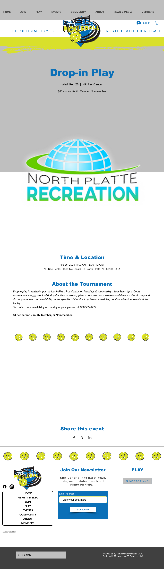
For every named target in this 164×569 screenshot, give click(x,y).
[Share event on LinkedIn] (90, 437)
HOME (28, 493)
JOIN (28, 501)
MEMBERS (27, 523)
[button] (81, 12)
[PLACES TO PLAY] (137, 481)
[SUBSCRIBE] (83, 509)
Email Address (66, 494)
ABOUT (27, 518)
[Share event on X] (82, 437)
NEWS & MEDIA (28, 497)
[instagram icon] (11, 486)
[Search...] (40, 555)
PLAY (28, 506)
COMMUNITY (27, 514)
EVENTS (28, 510)
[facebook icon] (4, 486)
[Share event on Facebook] (74, 437)
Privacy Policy (9, 531)
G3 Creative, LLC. (134, 556)
